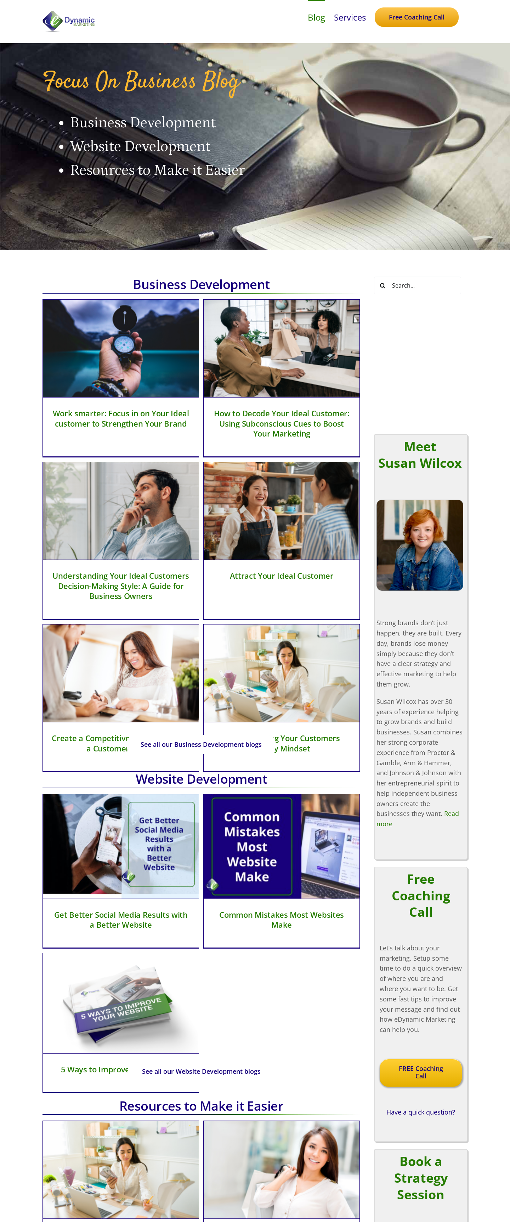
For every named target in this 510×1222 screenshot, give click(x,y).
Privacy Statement (287, 1218)
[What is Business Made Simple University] (329, 884)
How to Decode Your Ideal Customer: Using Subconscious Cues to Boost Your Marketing (229, 423)
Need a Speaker (381, 1193)
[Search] (383, 285)
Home (367, 1122)
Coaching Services (385, 1132)
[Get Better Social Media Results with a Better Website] (121, 689)
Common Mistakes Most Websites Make (229, 761)
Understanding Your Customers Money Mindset (334, 571)
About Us (371, 1173)
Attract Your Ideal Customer (125, 562)
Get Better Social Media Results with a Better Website (121, 761)
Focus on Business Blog (393, 1163)
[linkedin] (270, 1196)
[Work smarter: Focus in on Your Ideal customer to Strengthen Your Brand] (121, 348)
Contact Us (374, 1183)
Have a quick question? (420, 858)
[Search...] (417, 285)
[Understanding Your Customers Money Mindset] (334, 501)
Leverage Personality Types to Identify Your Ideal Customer (229, 947)
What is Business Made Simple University (330, 957)
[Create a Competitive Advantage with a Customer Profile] (225, 501)
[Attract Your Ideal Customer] (125, 497)
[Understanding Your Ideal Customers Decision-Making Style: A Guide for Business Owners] (329, 352)
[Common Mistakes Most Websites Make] (229, 689)
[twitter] (255, 1196)
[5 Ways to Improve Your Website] (329, 691)
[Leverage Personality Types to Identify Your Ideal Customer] (229, 877)
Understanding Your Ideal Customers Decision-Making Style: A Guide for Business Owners (329, 427)
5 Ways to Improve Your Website (330, 756)
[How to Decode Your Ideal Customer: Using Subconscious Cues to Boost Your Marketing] (229, 348)
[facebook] (239, 1196)
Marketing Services (386, 1142)
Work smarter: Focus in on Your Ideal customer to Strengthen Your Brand (121, 418)
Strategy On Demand (389, 1152)
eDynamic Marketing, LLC (236, 1218)
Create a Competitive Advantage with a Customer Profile (225, 571)
